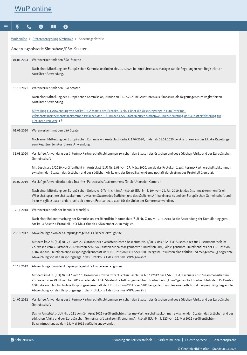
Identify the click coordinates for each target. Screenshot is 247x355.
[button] (6, 26)
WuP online (33, 8)
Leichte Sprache (196, 339)
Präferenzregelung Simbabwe (53, 38)
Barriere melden (169, 339)
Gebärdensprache (224, 339)
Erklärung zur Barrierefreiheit (131, 339)
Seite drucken (22, 339)
